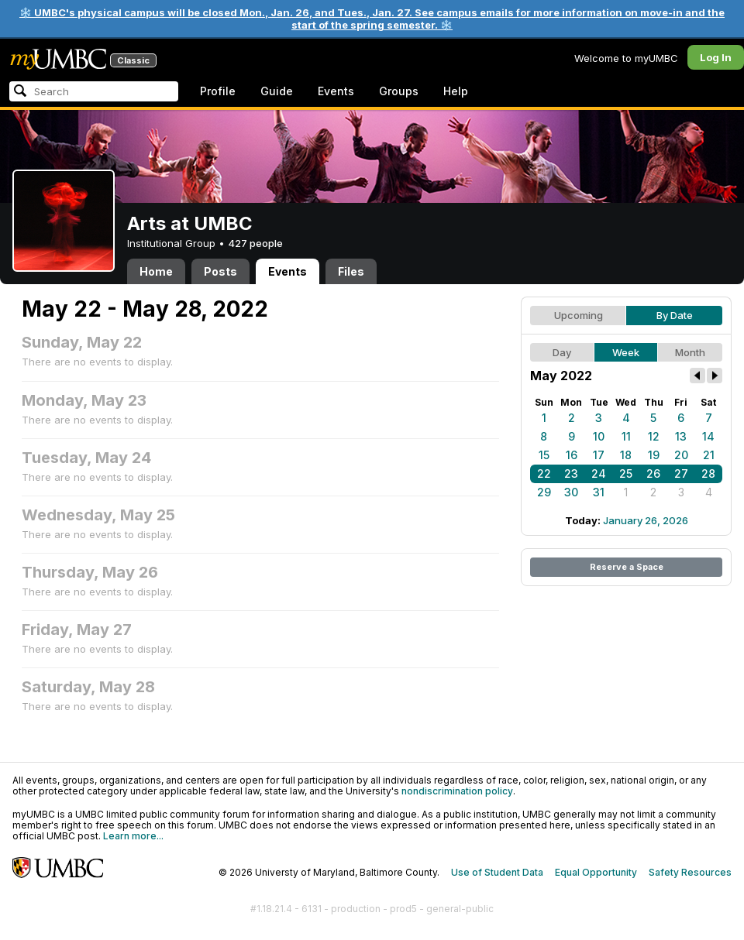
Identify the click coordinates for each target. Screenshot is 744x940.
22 (544, 473)
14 (708, 436)
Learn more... (133, 836)
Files (351, 271)
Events (336, 91)
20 (681, 454)
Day (562, 352)
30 (571, 492)
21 (709, 454)
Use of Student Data (497, 872)
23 (571, 473)
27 (681, 473)
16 (571, 454)
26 (653, 473)
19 (654, 454)
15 (544, 454)
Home (156, 271)
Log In (716, 57)
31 (598, 492)
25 (625, 473)
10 (598, 436)
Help (455, 91)
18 (626, 454)
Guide (276, 91)
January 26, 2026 (645, 520)
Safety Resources (690, 872)
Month (690, 352)
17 (598, 454)
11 (626, 436)
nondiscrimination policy (457, 791)
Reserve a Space (626, 566)
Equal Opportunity (596, 872)
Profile (218, 91)
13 (681, 436)
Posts (220, 271)
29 (544, 492)
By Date (674, 315)
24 (598, 473)
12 (654, 436)
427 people (255, 243)
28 (708, 473)
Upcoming (578, 315)
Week (625, 352)
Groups (398, 91)
